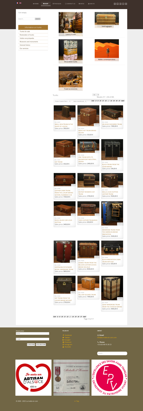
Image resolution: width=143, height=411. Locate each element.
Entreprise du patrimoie (105, 392)
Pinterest (66, 342)
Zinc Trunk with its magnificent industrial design (87, 159)
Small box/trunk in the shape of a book (64, 125)
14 (111, 100)
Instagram (67, 344)
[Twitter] (118, 4)
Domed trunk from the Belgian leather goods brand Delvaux (87, 265)
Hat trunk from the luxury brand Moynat (63, 299)
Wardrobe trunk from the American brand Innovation (111, 232)
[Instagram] (126, 4)
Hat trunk (58, 162)
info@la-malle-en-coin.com (107, 337)
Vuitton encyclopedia (27, 38)
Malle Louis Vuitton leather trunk (110, 193)
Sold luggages (107, 26)
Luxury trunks (71, 34)
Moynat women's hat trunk (86, 193)
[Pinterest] (123, 4)
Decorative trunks (70, 62)
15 (114, 100)
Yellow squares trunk (87, 295)
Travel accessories (70, 89)
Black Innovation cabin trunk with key (111, 261)
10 (100, 100)
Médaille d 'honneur (65, 392)
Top (76, 401)
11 (103, 100)
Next (122, 100)
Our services (24, 48)
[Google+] (120, 4)
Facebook (67, 335)
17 (119, 100)
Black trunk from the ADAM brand (110, 166)
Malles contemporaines (106, 59)
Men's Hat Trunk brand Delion (87, 132)
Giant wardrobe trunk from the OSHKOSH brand (112, 306)
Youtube (66, 347)
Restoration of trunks (27, 35)
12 (105, 100)
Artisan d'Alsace (25, 392)
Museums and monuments (29, 42)
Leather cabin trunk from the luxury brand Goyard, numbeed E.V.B (64, 193)
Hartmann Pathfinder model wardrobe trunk (64, 268)
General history (25, 45)
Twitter (66, 337)
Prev (93, 100)
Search (38, 19)
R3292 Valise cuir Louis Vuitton (63, 221)
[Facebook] (115, 4)
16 (116, 100)
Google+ (66, 340)
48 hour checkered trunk (112, 124)
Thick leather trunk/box (87, 220)
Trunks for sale (25, 31)
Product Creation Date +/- (62, 101)
